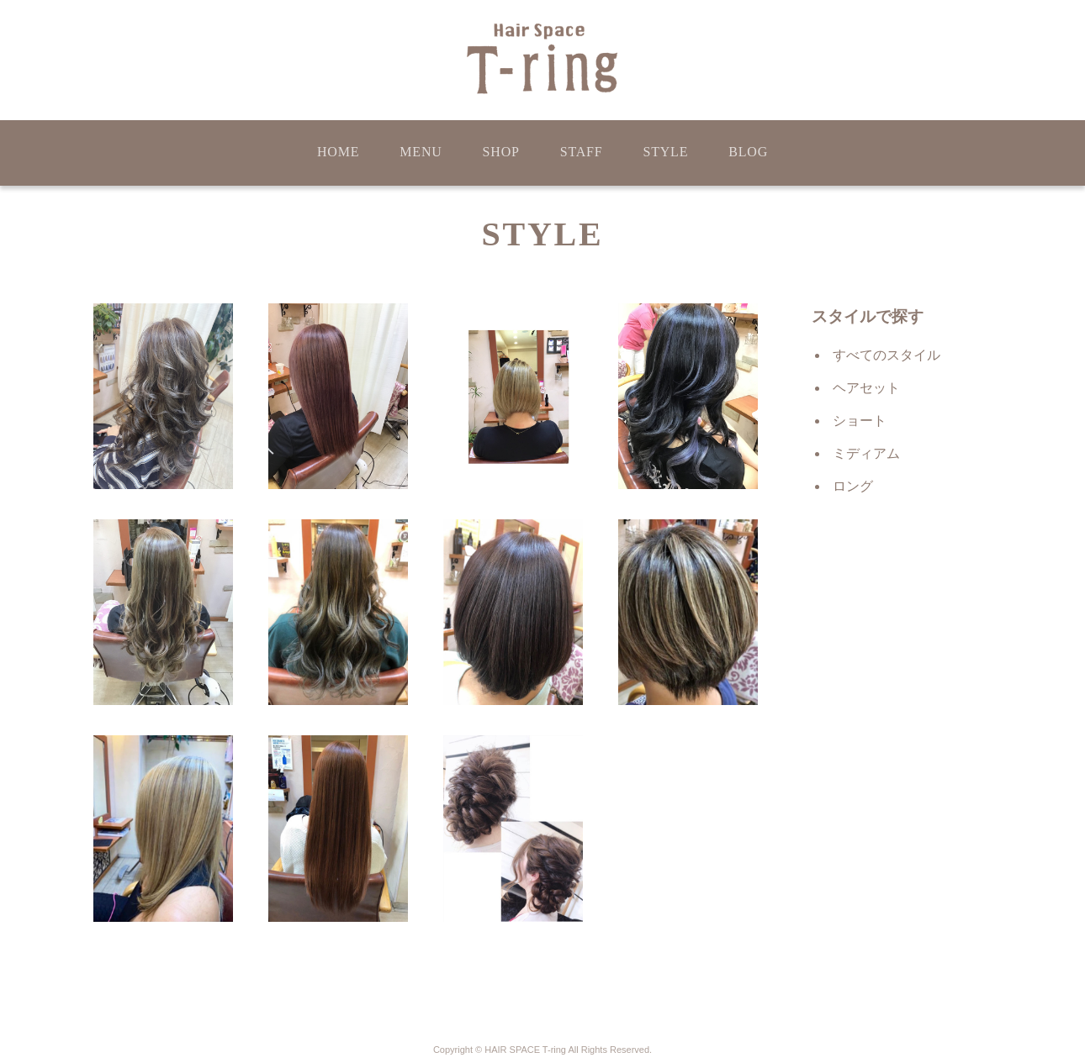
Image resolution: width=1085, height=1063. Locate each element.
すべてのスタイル (886, 355)
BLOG (748, 152)
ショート (860, 420)
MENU (421, 152)
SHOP (501, 152)
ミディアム (866, 453)
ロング (853, 486)
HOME (338, 152)
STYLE (665, 152)
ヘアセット (866, 388)
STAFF (581, 152)
